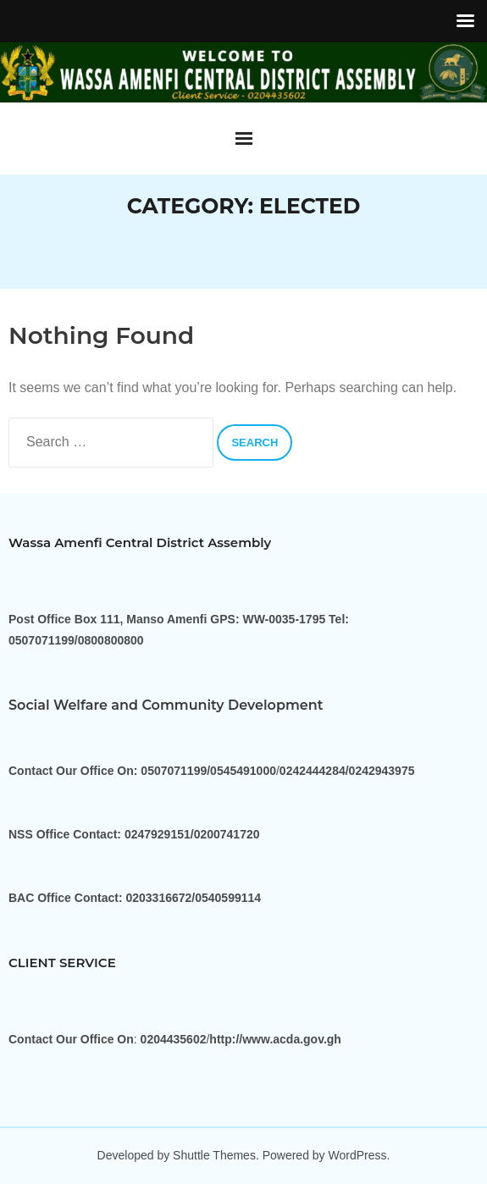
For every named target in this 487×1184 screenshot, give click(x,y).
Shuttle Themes (214, 1155)
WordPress (358, 1155)
